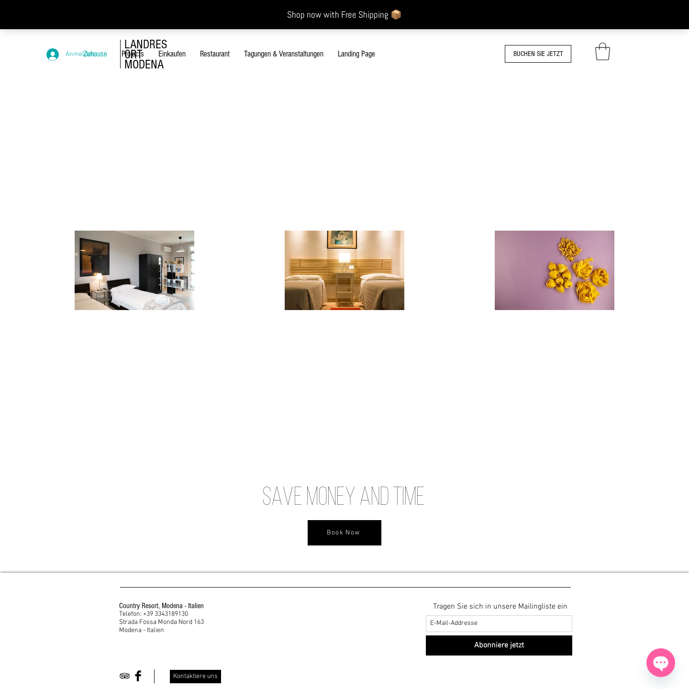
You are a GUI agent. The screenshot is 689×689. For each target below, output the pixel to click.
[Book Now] (344, 532)
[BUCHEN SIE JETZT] (538, 54)
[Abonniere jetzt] (499, 645)
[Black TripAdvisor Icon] (124, 675)
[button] (602, 51)
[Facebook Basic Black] (138, 675)
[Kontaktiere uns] (195, 676)
